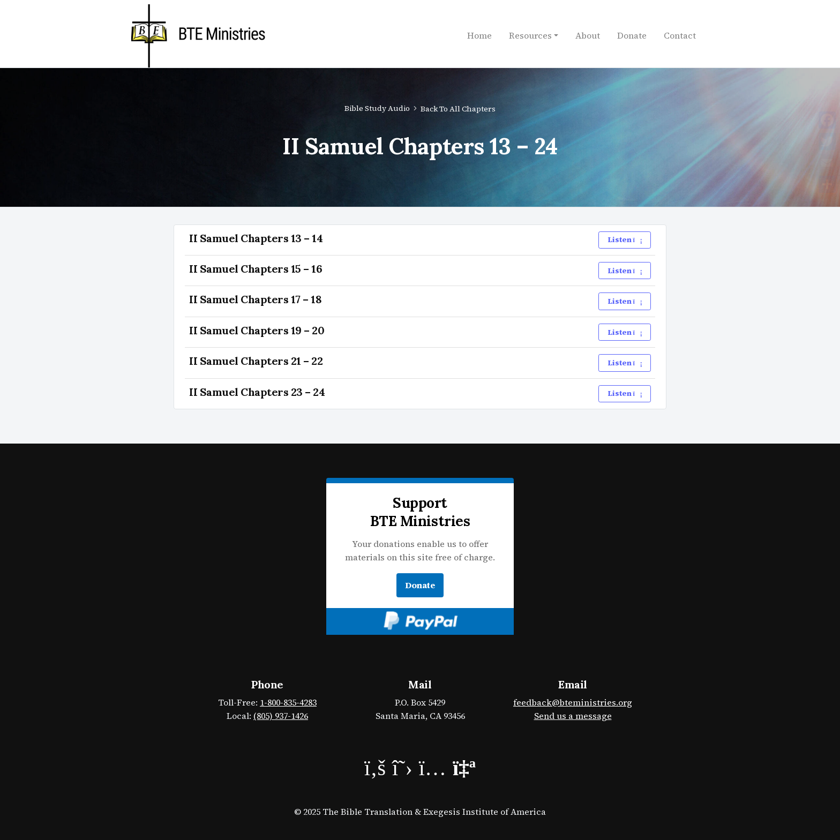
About (587, 35)
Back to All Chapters (458, 108)
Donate (632, 35)
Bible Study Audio (377, 108)
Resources (530, 35)
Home (479, 35)
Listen (625, 239)
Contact (680, 35)
